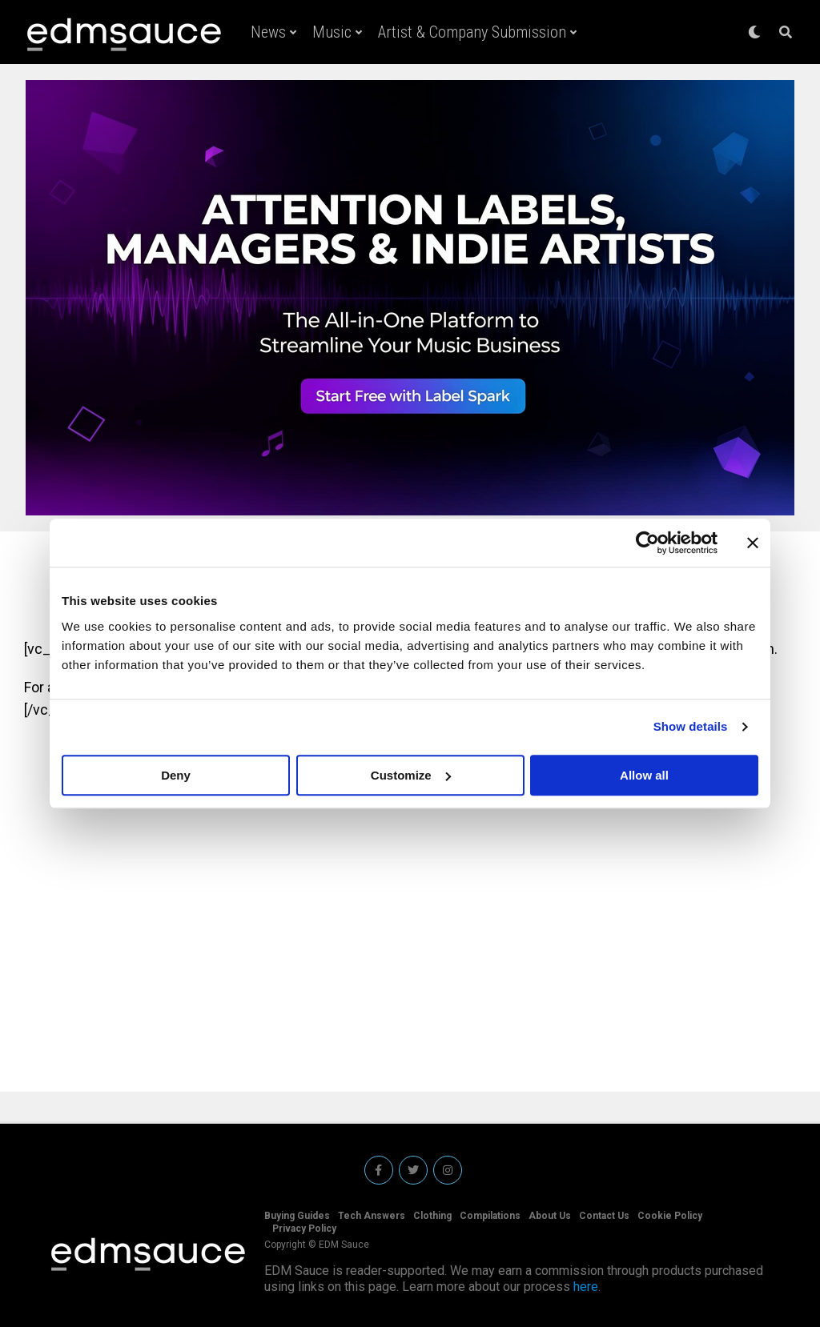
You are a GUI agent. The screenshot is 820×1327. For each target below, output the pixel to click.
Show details (690, 726)
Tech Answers (371, 1215)
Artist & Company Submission (472, 32)
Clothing (432, 1215)
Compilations (490, 1215)
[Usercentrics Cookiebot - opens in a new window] (647, 543)
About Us (550, 1215)
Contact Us (604, 1215)
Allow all (644, 775)
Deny (176, 775)
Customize (411, 775)
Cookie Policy (669, 1215)
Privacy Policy (304, 1228)
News (268, 32)
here (585, 1286)
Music (332, 32)
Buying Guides (297, 1215)
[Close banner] (752, 542)
